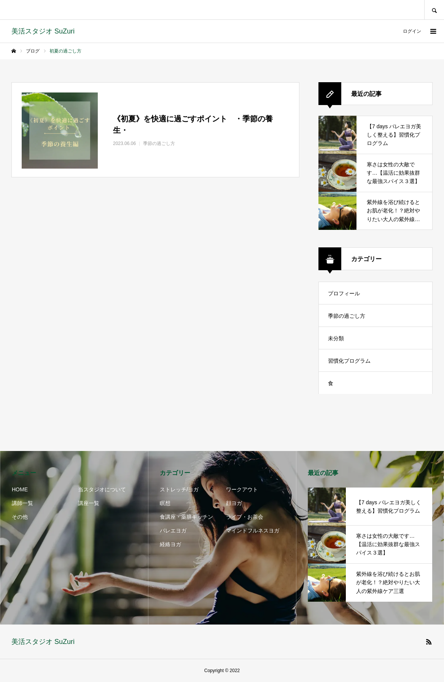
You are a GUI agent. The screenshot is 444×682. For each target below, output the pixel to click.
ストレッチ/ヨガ (179, 489)
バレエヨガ (173, 530)
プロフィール (344, 293)
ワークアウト (242, 489)
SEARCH (434, 9)
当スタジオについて (102, 489)
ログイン (412, 31)
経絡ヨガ (170, 544)
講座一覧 (88, 503)
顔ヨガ (234, 503)
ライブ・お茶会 (244, 517)
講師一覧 (22, 503)
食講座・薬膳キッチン (186, 517)
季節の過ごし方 (346, 316)
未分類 (336, 338)
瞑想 (165, 503)
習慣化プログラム (349, 361)
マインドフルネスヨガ (252, 530)
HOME (20, 489)
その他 (20, 517)
